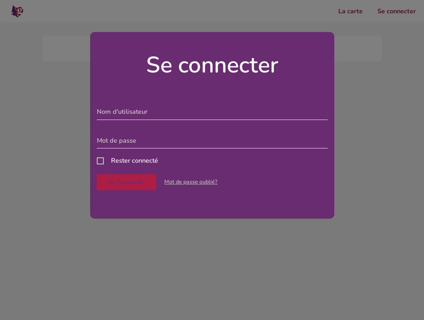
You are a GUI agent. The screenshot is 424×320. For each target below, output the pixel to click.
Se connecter (126, 182)
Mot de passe (116, 140)
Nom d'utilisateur (122, 111)
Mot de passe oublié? (191, 181)
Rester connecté (134, 160)
